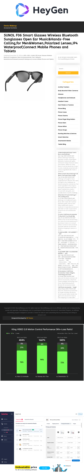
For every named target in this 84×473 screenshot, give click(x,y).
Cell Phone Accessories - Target (67, 287)
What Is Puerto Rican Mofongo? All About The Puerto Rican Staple (68, 174)
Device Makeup (10, 26)
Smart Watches (63, 137)
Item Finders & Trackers (66, 105)
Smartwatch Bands (64, 141)
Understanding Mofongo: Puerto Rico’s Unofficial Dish (67, 153)
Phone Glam (62, 123)
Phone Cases (62, 112)
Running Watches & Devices (67, 133)
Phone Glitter (62, 126)
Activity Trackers (63, 87)
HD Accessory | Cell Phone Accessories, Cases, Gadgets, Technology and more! (66, 272)
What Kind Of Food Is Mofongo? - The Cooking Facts (67, 195)
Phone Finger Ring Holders (66, 119)
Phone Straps (62, 130)
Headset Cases (63, 101)
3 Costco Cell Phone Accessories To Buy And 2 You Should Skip (67, 215)
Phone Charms (63, 116)
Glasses (60, 94)
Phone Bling (62, 108)
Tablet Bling (62, 144)
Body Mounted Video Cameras (68, 91)
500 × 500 (27, 55)
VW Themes (29, 318)
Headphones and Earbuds (66, 98)
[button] (42, 32)
